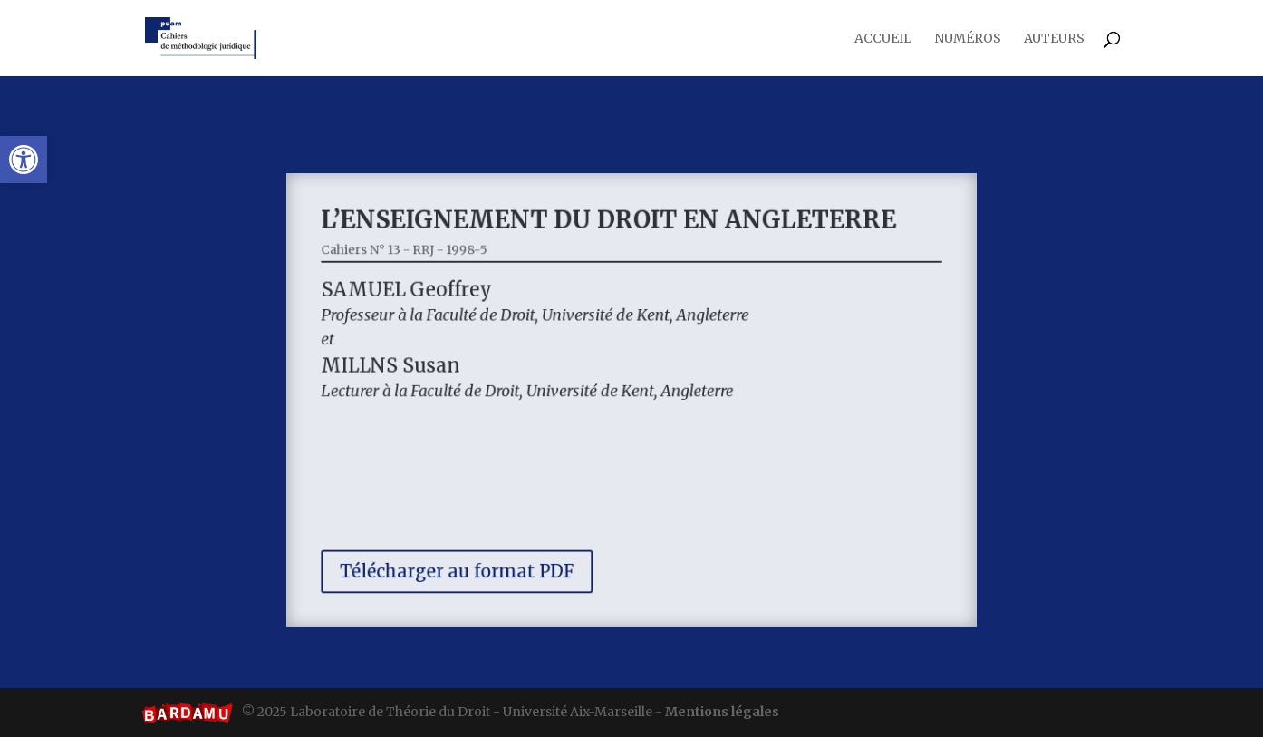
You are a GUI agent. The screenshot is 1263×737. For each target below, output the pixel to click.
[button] (23, 159)
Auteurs (1054, 39)
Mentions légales (722, 711)
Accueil (882, 39)
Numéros (967, 39)
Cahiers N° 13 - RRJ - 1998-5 (420, 260)
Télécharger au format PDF (469, 558)
